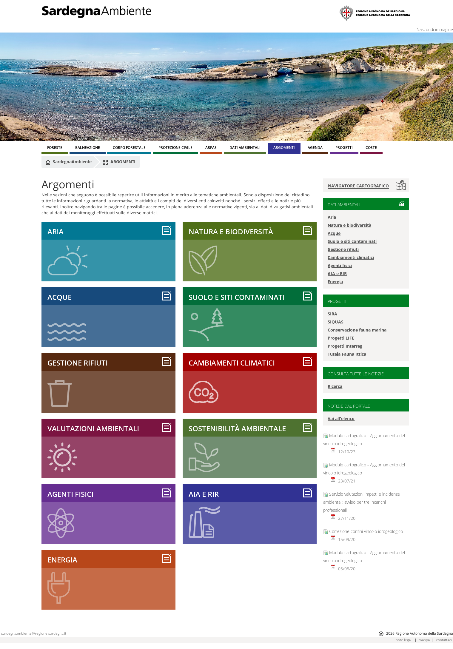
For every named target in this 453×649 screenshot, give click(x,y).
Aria (55, 231)
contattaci (444, 639)
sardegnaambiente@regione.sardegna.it (33, 633)
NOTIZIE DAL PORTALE (349, 406)
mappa (424, 639)
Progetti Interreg (345, 346)
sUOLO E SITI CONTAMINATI (237, 297)
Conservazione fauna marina (357, 330)
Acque (59, 297)
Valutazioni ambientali (93, 428)
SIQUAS (335, 322)
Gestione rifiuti (77, 363)
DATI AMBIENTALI (344, 204)
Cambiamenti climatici (232, 363)
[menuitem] (54, 148)
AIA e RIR (204, 494)
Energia (62, 560)
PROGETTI (337, 301)
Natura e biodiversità (231, 231)
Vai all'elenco (341, 418)
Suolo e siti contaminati (352, 241)
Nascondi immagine (435, 29)
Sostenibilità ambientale (237, 428)
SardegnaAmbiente (69, 162)
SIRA (332, 314)
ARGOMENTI (119, 162)
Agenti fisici (70, 494)
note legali (404, 639)
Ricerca (335, 386)
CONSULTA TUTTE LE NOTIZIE (356, 374)
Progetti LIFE (341, 338)
